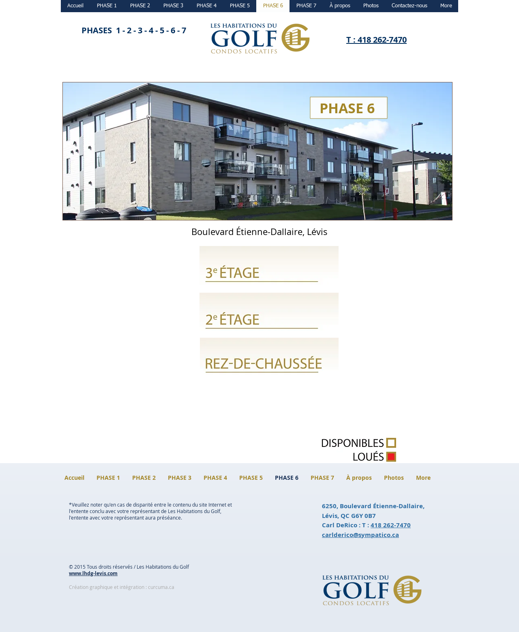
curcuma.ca (161, 587)
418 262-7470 (391, 525)
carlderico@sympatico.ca (360, 535)
